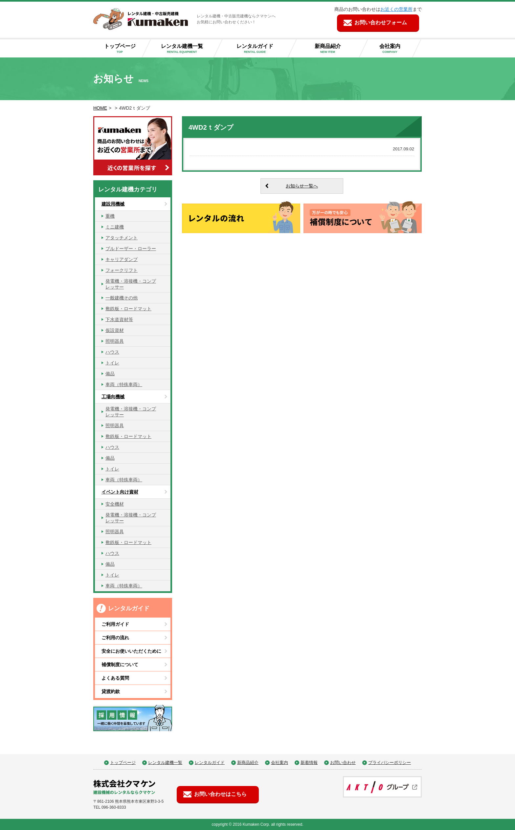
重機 (110, 216)
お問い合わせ (343, 762)
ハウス (112, 352)
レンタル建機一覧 (187, 48)
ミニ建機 (114, 226)
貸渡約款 (110, 691)
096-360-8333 (113, 807)
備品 (110, 373)
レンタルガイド (260, 48)
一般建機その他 (121, 297)
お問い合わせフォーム (380, 22)
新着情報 (309, 762)
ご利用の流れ (115, 637)
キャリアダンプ (121, 259)
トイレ (112, 362)
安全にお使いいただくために (131, 651)
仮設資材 (114, 330)
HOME (100, 108)
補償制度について (119, 664)
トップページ (122, 48)
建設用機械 (112, 204)
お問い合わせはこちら (220, 794)
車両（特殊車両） (123, 384)
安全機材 (114, 504)
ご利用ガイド (115, 624)
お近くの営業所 (396, 9)
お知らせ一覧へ (302, 185)
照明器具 (114, 341)
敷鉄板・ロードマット (128, 308)
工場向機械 (112, 396)
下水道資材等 (119, 319)
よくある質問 (115, 678)
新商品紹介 (333, 48)
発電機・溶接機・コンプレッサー (130, 284)
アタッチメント (121, 237)
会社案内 (395, 48)
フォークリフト (121, 270)
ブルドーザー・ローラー (130, 248)
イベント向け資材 (119, 491)
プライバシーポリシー (389, 762)
